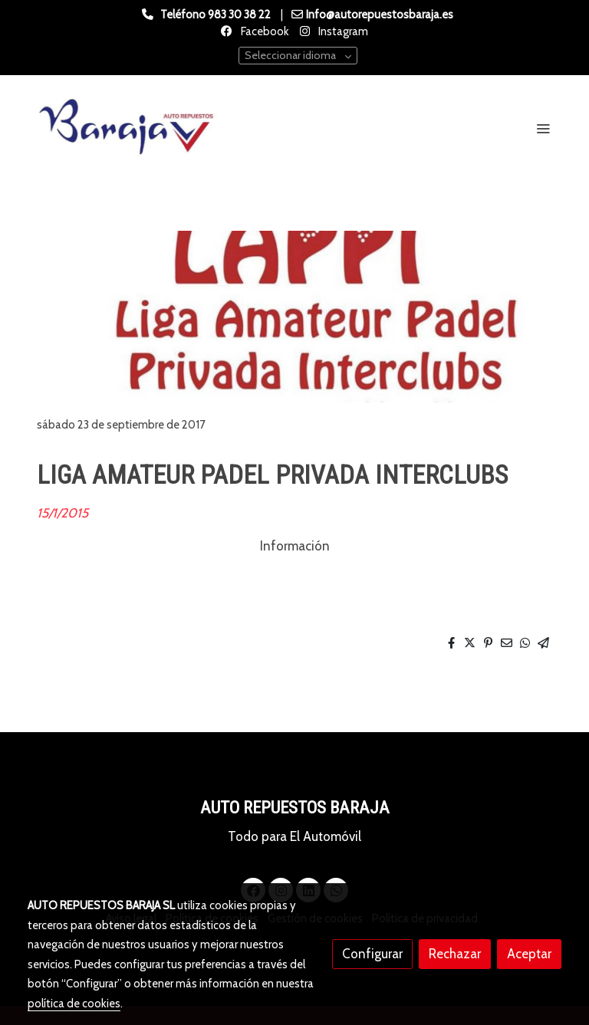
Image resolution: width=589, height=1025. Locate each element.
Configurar (372, 953)
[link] (126, 128)
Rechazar (455, 953)
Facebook (264, 31)
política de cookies (74, 1003)
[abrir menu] (543, 128)
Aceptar (529, 953)
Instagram (342, 31)
